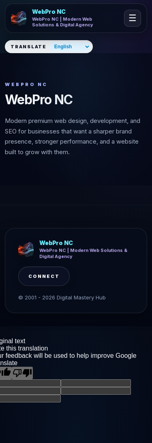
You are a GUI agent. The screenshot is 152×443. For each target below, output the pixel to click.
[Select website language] (69, 47)
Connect (44, 276)
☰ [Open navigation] (132, 18)
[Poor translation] (22, 373)
